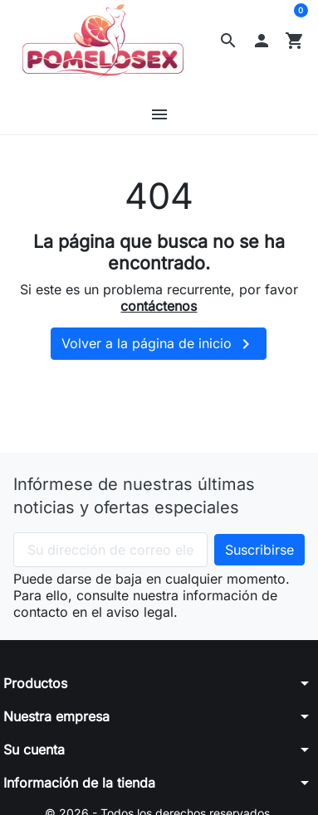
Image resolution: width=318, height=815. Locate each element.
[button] (228, 41)
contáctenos (158, 306)
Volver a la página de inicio (158, 344)
